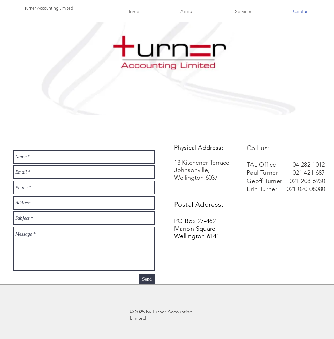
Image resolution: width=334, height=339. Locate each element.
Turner (30, 8)
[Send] (147, 279)
